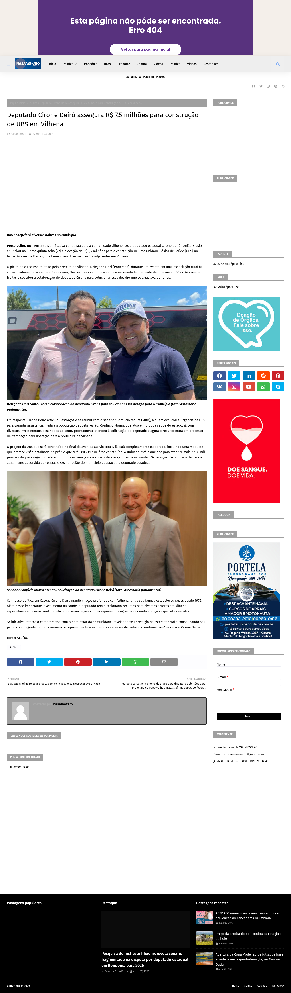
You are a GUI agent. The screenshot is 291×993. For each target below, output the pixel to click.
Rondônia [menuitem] (90, 64)
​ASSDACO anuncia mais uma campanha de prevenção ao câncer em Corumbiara (247, 915)
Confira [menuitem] (142, 64)
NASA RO (36, 985)
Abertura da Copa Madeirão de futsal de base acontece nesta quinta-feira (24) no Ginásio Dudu (249, 959)
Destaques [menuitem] (210, 64)
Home (235, 985)
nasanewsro (18, 133)
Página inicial (18, 103)
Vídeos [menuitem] (158, 64)
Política (33, 103)
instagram (278, 985)
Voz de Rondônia (116, 971)
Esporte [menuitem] (124, 64)
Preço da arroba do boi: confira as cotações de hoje (248, 936)
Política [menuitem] (68, 64)
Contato (262, 985)
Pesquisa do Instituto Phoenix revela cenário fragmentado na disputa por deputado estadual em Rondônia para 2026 (144, 959)
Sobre (248, 985)
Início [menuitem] (52, 64)
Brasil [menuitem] (108, 64)
